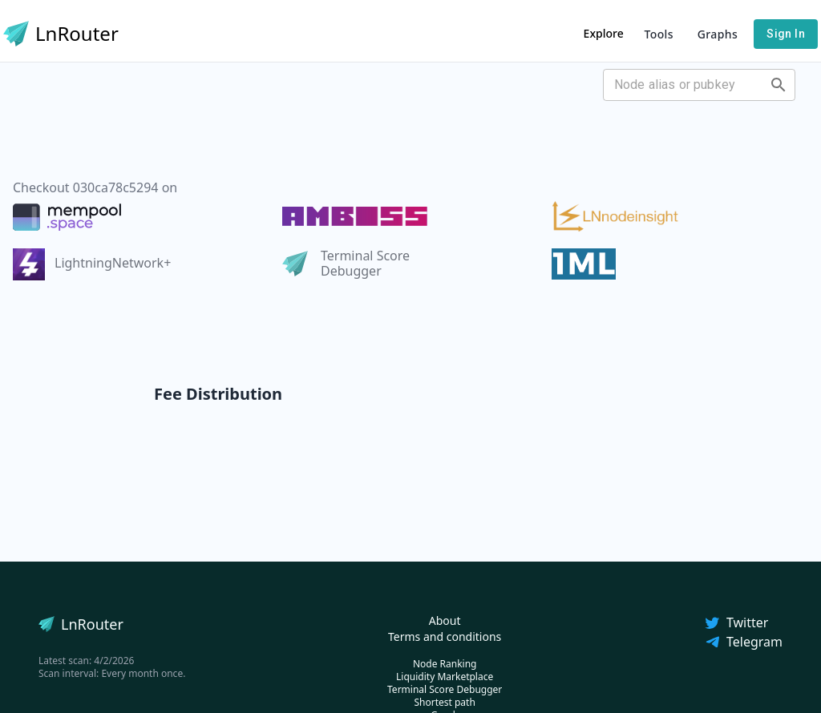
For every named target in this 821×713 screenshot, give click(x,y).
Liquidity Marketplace (444, 676)
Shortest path (444, 702)
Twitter (736, 622)
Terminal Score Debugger (444, 689)
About (445, 620)
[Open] (778, 85)
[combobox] (686, 85)
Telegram (743, 642)
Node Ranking (445, 664)
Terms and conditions (444, 636)
